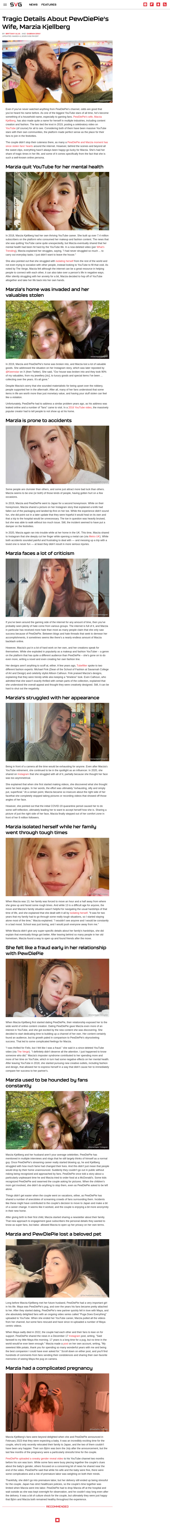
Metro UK (94, 536)
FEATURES (48, 4)
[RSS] (165, 6)
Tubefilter (82, 665)
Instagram (23, 774)
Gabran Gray (34, 34)
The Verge (23, 1051)
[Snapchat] (158, 6)
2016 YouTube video (80, 407)
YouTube (11, 128)
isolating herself (64, 261)
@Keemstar (12, 371)
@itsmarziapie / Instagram (98, 1015)
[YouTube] (145, 6)
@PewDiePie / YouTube (99, 1429)
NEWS (33, 4)
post (65, 1343)
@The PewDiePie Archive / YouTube (94, 1295)
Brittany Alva (13, 34)
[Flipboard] (152, 6)
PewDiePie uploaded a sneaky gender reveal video (34, 1458)
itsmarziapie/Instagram (102, 100)
